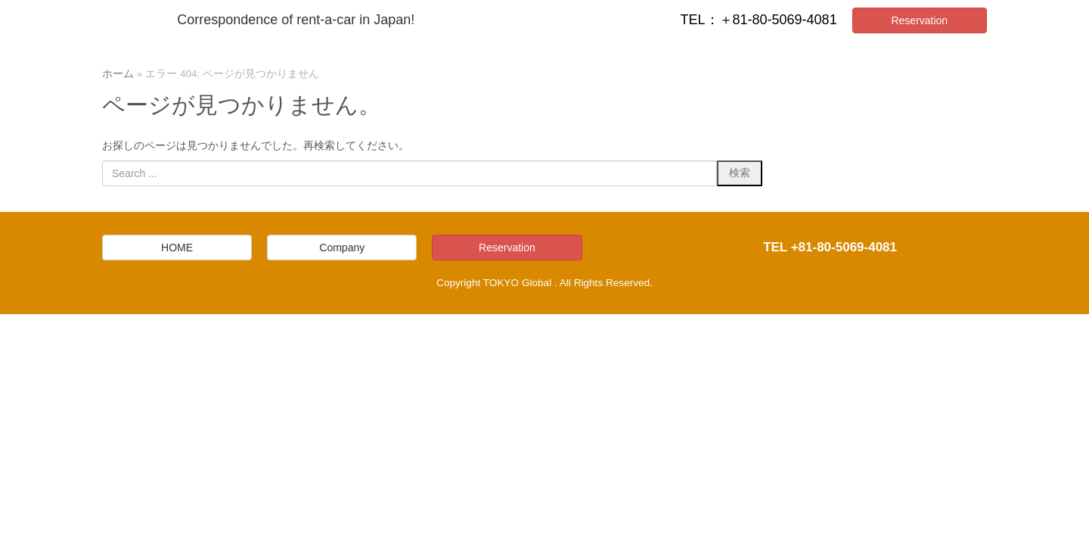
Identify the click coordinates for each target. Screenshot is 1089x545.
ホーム (118, 73)
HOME (177, 247)
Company (342, 247)
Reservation (919, 20)
